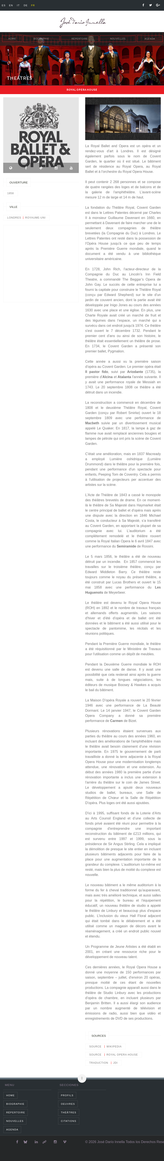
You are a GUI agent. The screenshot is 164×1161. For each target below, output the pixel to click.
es (4, 5)
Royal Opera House (122, 1054)
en (11, 5)
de (26, 5)
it (18, 5)
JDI (115, 1063)
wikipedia (114, 1046)
